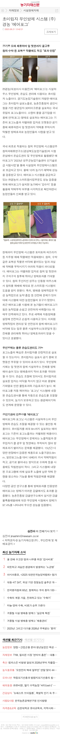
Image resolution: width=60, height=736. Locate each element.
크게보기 (51, 32)
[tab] (12, 640)
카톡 (18, 35)
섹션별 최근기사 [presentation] (12, 640)
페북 (5, 35)
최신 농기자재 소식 (14, 552)
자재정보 (14, 10)
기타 (24, 35)
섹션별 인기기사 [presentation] (34, 640)
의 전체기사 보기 (41, 531)
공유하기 (57, 10)
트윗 (11, 35)
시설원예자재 (31, 10)
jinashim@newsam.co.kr (25, 536)
